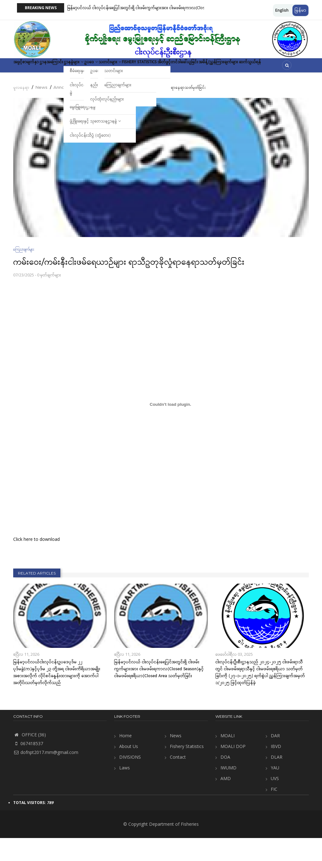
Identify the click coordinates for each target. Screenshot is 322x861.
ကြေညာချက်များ (23, 272)
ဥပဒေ (128, 67)
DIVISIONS (130, 780)
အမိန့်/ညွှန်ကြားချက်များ (39, 85)
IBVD (276, 769)
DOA (225, 780)
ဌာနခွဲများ (100, 67)
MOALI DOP (233, 769)
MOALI (227, 759)
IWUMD (228, 791)
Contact (178, 780)
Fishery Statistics (197, 67)
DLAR (276, 780)
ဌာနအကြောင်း (68, 67)
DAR (275, 759)
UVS (275, 801)
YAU (275, 791)
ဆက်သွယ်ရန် (82, 85)
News (41, 110)
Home (125, 759)
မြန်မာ (300, 10)
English (282, 10)
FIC (274, 812)
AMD (225, 801)
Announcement (69, 110)
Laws (124, 791)
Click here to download (36, 562)
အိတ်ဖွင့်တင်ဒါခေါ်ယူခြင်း (247, 67)
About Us (128, 769)
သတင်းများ (157, 67)
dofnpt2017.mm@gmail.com (45, 775)
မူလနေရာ (21, 110)
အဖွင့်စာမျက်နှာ (32, 67)
